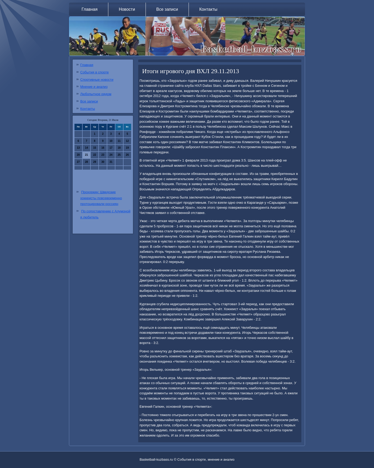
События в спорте (94, 72)
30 (102, 161)
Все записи (167, 9)
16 (102, 147)
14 (86, 147)
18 (119, 147)
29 (94, 161)
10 (111, 140)
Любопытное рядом (95, 94)
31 (111, 161)
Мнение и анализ (94, 87)
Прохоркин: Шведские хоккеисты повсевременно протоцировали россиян (101, 198)
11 (119, 140)
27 (78, 161)
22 (94, 154)
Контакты (208, 9)
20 (78, 154)
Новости (127, 9)
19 (127, 147)
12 (127, 140)
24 (111, 154)
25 (119, 154)
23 (102, 154)
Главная (90, 9)
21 (86, 154)
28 (86, 161)
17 (111, 147)
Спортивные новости (96, 80)
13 (78, 147)
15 (94, 147)
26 (127, 154)
